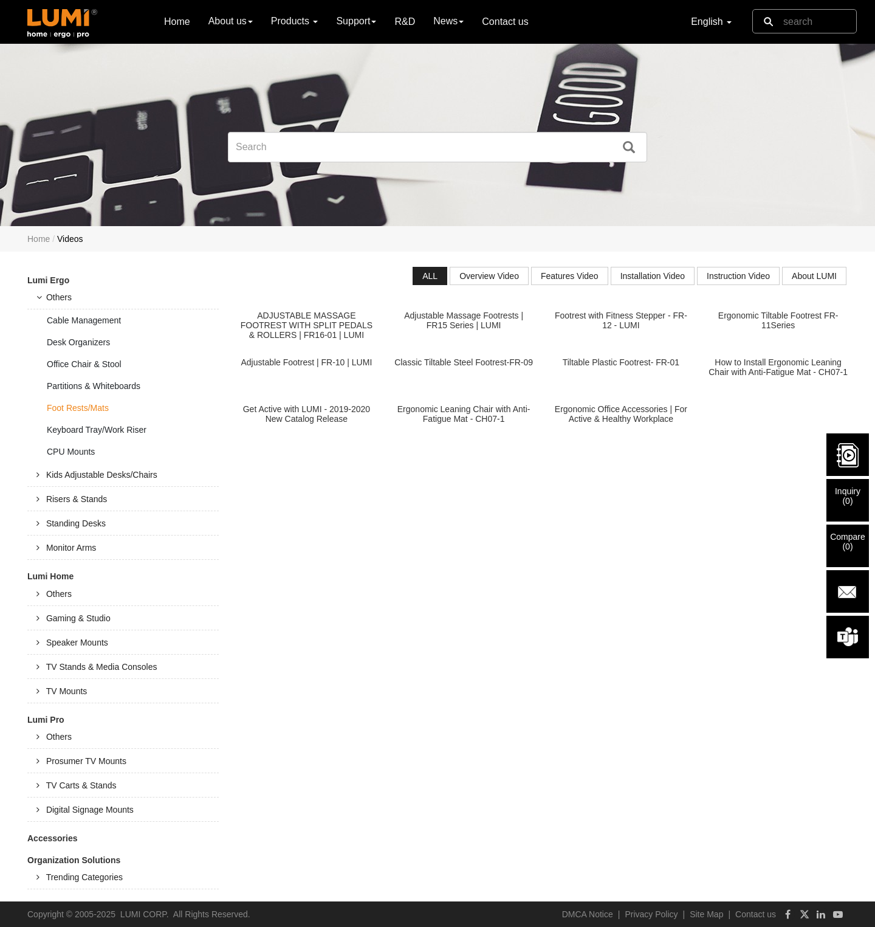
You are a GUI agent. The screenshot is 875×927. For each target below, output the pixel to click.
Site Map (706, 914)
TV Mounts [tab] (61, 691)
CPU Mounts (71, 452)
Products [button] (294, 21)
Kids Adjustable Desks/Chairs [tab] (96, 475)
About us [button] (230, 21)
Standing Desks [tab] (71, 523)
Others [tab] (54, 297)
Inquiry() (847, 496)
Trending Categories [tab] (79, 877)
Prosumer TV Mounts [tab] (81, 761)
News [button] (448, 21)
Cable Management (84, 320)
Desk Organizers (78, 342)
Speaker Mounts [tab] (72, 642)
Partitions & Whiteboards (93, 386)
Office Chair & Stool (84, 364)
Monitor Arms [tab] (66, 548)
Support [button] (356, 21)
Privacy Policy (651, 914)
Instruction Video (738, 276)
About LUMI (814, 276)
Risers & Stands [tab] (71, 499)
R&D (404, 21)
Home (177, 21)
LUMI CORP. (144, 914)
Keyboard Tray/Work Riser (96, 430)
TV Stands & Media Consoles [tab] (96, 667)
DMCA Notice (587, 914)
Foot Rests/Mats (78, 408)
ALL (429, 276)
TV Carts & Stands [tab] (76, 785)
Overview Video (489, 276)
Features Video (570, 276)
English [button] (711, 21)
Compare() (847, 541)
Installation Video (652, 276)
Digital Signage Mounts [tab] (85, 810)
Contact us (505, 21)
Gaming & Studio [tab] (73, 618)
